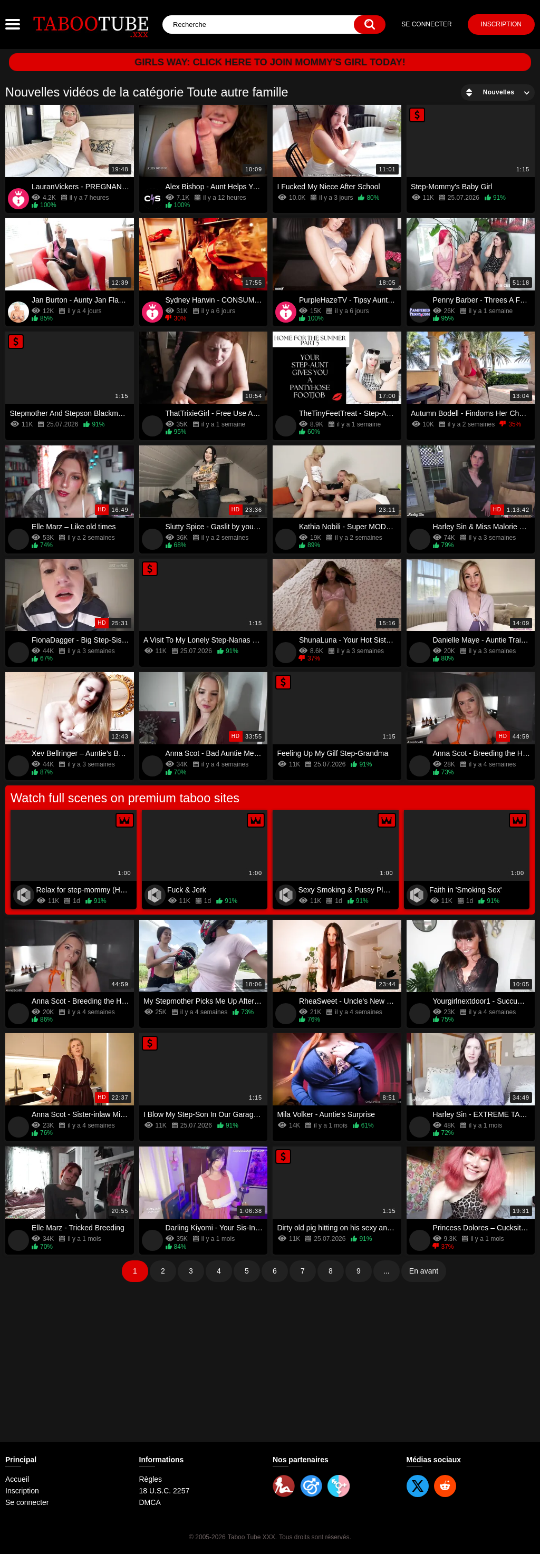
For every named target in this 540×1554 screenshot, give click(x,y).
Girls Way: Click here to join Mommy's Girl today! (270, 61)
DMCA (150, 1502)
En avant (423, 1271)
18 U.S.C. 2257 (164, 1491)
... (386, 1271)
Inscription (501, 24)
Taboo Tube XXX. (252, 1537)
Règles (150, 1479)
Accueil (17, 1479)
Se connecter (426, 24)
